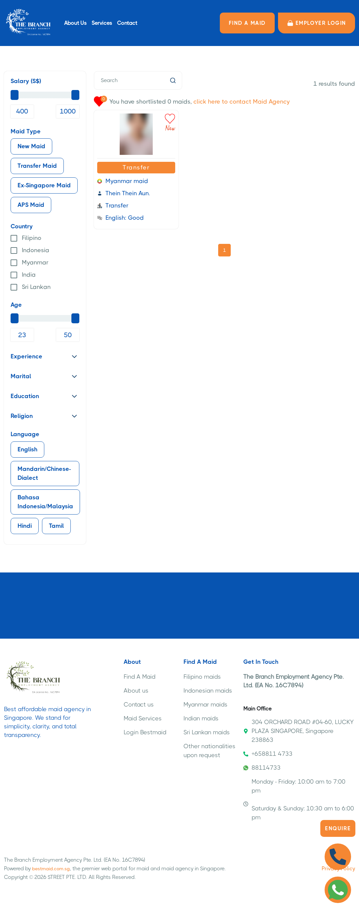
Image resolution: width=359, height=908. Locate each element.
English (27, 449)
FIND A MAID (247, 23)
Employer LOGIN (316, 23)
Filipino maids (202, 676)
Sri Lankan (36, 287)
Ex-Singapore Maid (44, 185)
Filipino (31, 238)
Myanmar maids (205, 704)
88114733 (262, 767)
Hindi (25, 525)
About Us (75, 23)
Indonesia (35, 250)
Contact (127, 23)
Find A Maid (139, 676)
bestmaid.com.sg (51, 868)
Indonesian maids (207, 690)
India (29, 274)
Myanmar (35, 262)
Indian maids (201, 718)
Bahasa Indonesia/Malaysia (45, 502)
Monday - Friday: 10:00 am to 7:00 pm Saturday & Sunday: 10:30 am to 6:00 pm (298, 799)
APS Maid (31, 205)
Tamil (56, 525)
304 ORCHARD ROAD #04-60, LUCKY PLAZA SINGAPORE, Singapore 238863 (298, 731)
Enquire (338, 828)
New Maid (31, 146)
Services (102, 23)
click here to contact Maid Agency (241, 101)
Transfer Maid (37, 165)
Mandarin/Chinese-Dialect (44, 473)
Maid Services (143, 718)
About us (136, 690)
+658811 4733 (268, 753)
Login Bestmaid (145, 732)
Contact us (139, 704)
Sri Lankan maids (206, 732)
